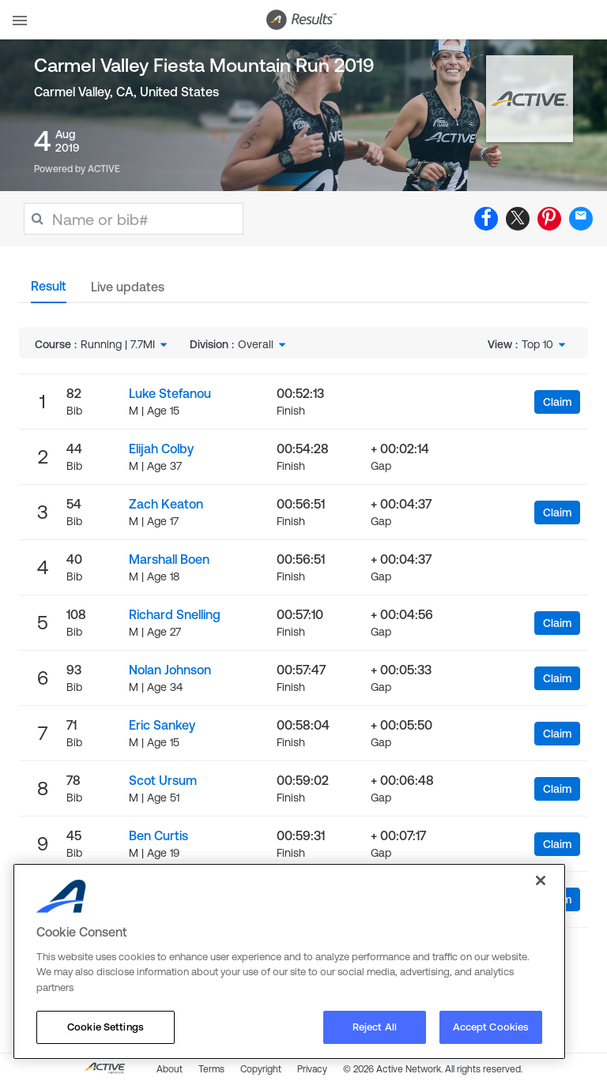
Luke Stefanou (170, 393)
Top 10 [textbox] (537, 344)
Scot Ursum (163, 780)
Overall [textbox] (255, 344)
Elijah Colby (161, 448)
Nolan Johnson (170, 670)
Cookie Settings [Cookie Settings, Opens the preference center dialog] (105, 1027)
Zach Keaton (166, 504)
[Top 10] (545, 344)
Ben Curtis (158, 835)
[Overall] (263, 344)
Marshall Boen (169, 559)
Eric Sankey (162, 725)
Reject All (375, 1027)
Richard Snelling (175, 614)
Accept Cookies (491, 1027)
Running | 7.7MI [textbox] (118, 344)
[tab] (48, 290)
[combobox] (125, 344)
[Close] (540, 880)
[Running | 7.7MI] (125, 344)
